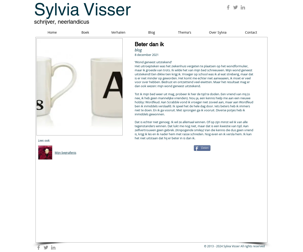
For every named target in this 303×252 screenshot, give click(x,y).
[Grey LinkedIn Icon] (243, 7)
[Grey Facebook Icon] (228, 7)
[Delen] (202, 148)
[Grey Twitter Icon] (235, 7)
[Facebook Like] (164, 150)
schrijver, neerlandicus (61, 21)
